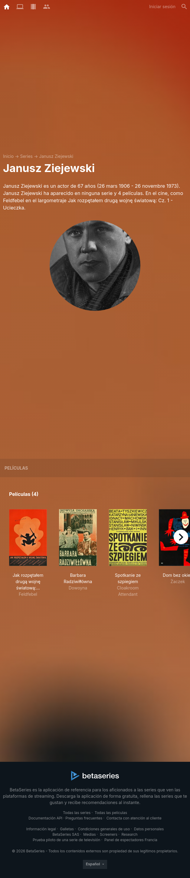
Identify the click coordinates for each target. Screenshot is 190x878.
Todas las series (76, 812)
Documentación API (45, 818)
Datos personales (149, 829)
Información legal (41, 829)
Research (129, 834)
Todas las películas (111, 812)
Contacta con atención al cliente (134, 818)
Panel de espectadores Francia (130, 840)
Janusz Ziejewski (56, 156)
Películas (16, 468)
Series (26, 156)
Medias (89, 834)
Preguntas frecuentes (83, 818)
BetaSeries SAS (66, 834)
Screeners (108, 834)
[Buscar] (184, 6)
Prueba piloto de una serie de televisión (66, 840)
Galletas (67, 829)
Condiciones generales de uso (104, 829)
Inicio (8, 156)
